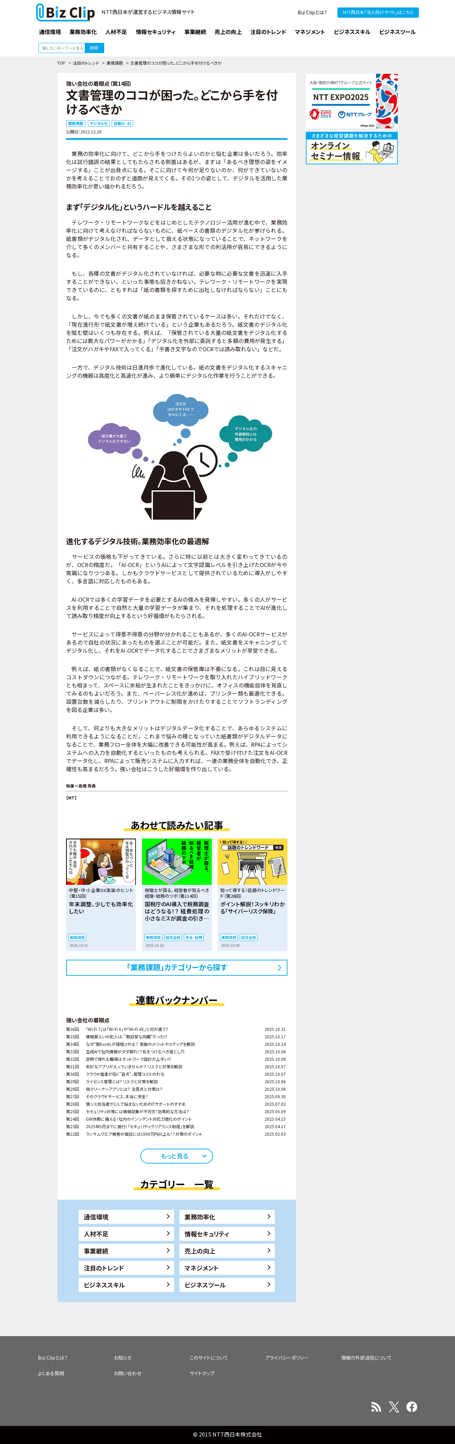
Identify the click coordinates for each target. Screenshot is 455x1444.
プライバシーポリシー (287, 1357)
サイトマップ (202, 1373)
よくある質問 (51, 1373)
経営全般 (173, 937)
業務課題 (115, 63)
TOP (61, 63)
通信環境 (96, 1216)
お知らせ (122, 1357)
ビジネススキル (104, 1284)
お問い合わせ (127, 1373)
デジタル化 (99, 123)
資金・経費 (193, 937)
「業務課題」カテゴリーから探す (177, 966)
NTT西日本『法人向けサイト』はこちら (378, 12)
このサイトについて (209, 1357)
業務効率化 (200, 1216)
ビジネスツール (205, 1284)
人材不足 (96, 1233)
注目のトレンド (86, 63)
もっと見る (174, 1155)
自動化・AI (122, 123)
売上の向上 (200, 1250)
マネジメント (202, 1267)
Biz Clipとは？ (312, 12)
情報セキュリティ (207, 1233)
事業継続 (96, 1250)
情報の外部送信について (366, 1357)
